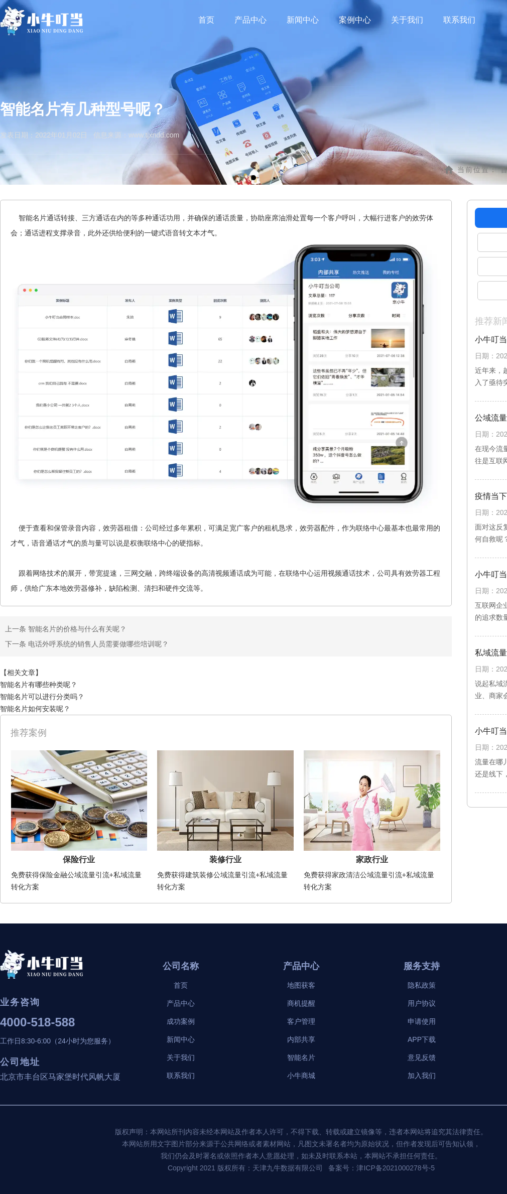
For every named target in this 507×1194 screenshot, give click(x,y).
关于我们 (407, 20)
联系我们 (459, 20)
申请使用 (422, 1021)
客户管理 (301, 1021)
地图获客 (301, 985)
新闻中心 (303, 20)
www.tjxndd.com (154, 135)
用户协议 (422, 1003)
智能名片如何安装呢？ (35, 709)
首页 (206, 20)
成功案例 (181, 1021)
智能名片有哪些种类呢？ (38, 685)
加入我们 (422, 1076)
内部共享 (301, 1039)
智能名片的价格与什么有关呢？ (76, 629)
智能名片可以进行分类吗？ (42, 697)
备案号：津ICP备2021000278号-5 (381, 1168)
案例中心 (355, 20)
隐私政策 (422, 985)
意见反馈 (422, 1057)
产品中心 (250, 20)
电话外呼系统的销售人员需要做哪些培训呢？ (97, 644)
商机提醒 (301, 1003)
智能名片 (301, 1057)
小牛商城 (301, 1076)
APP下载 (422, 1039)
